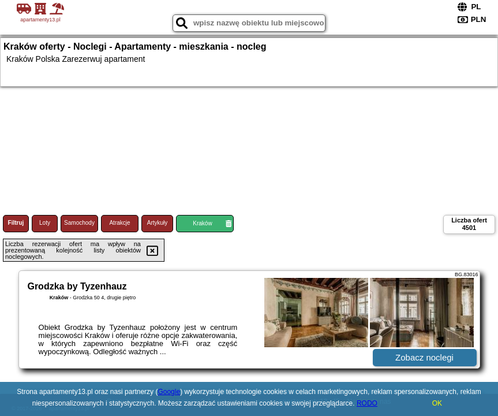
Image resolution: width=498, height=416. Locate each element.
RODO (367, 403)
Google (169, 392)
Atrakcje (119, 223)
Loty (44, 223)
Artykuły (157, 223)
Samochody (79, 223)
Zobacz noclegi (424, 357)
